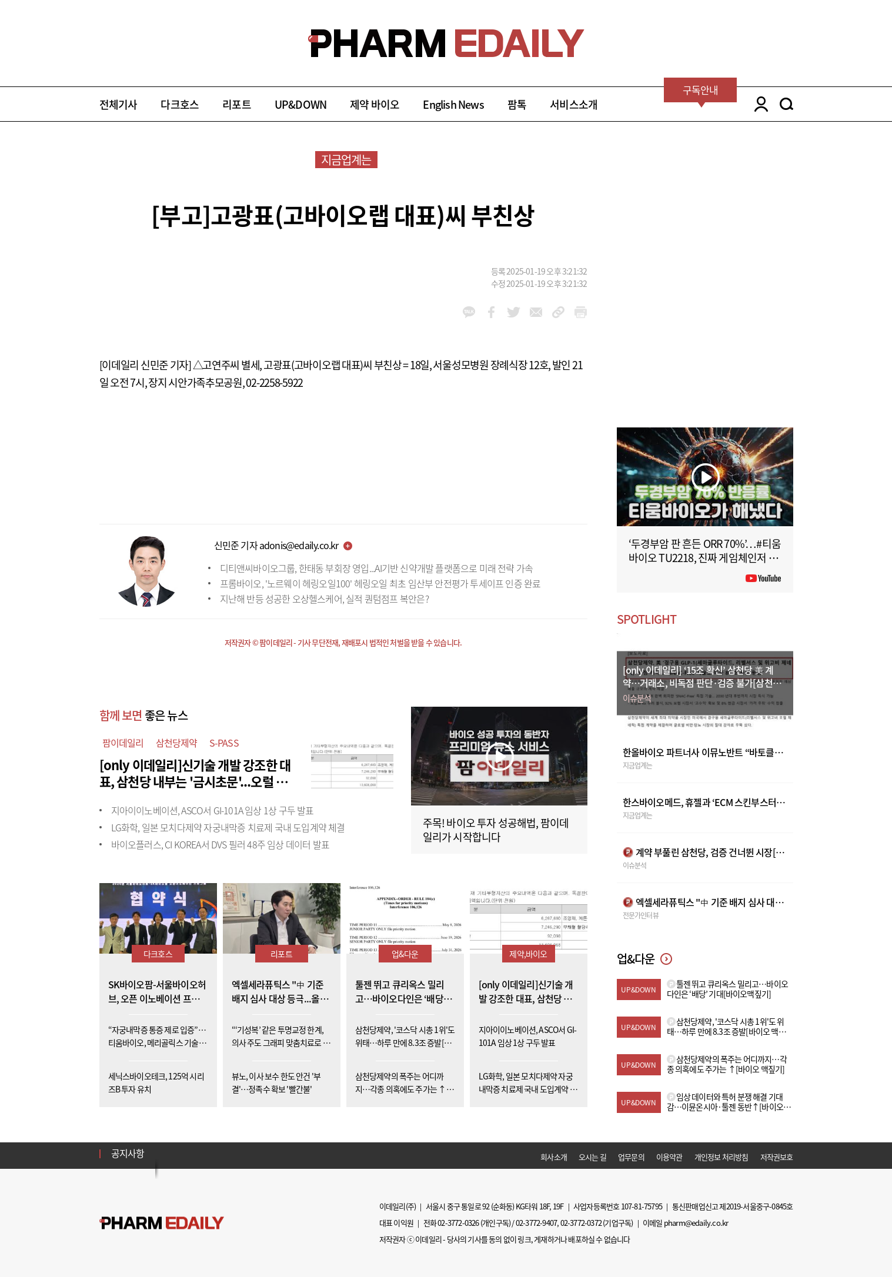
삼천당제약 (177, 743)
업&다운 (405, 954)
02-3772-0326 (458, 1222)
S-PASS (224, 743)
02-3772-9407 (536, 1222)
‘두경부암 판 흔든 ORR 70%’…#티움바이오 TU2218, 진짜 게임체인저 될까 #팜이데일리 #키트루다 (705, 558)
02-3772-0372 (581, 1222)
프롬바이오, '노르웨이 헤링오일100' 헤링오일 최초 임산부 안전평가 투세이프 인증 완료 (380, 583)
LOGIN (758, 104)
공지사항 (128, 1153)
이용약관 (669, 1156)
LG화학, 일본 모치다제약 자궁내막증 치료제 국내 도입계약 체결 (228, 827)
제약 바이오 (374, 104)
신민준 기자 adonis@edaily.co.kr (276, 545)
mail (536, 312)
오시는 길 (592, 1156)
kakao (469, 312)
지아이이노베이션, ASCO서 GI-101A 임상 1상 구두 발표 (212, 810)
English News (453, 104)
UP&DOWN (300, 104)
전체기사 (118, 104)
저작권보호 (776, 1156)
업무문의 (631, 1156)
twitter (513, 312)
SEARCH (786, 104)
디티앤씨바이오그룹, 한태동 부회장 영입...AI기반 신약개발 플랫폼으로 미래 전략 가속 (376, 568)
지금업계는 (346, 159)
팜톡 (516, 104)
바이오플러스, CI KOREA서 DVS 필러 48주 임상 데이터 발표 (220, 844)
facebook (491, 312)
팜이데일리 (123, 743)
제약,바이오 (528, 954)
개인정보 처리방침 (721, 1156)
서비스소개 (573, 104)
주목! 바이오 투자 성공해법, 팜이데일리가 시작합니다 (496, 830)
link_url (558, 312)
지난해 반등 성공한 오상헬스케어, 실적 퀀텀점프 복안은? (324, 598)
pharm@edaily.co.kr (696, 1222)
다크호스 (180, 104)
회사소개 (553, 1156)
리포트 (236, 104)
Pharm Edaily (161, 1223)
